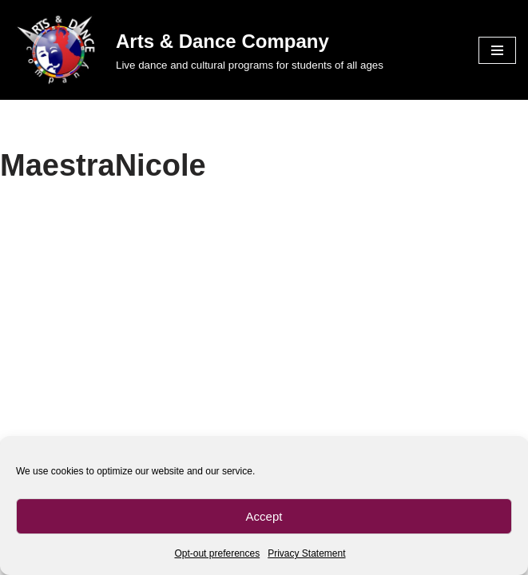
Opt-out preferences (217, 553)
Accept (264, 516)
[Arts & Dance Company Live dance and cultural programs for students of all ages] (197, 50)
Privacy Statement (306, 553)
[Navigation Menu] (497, 50)
